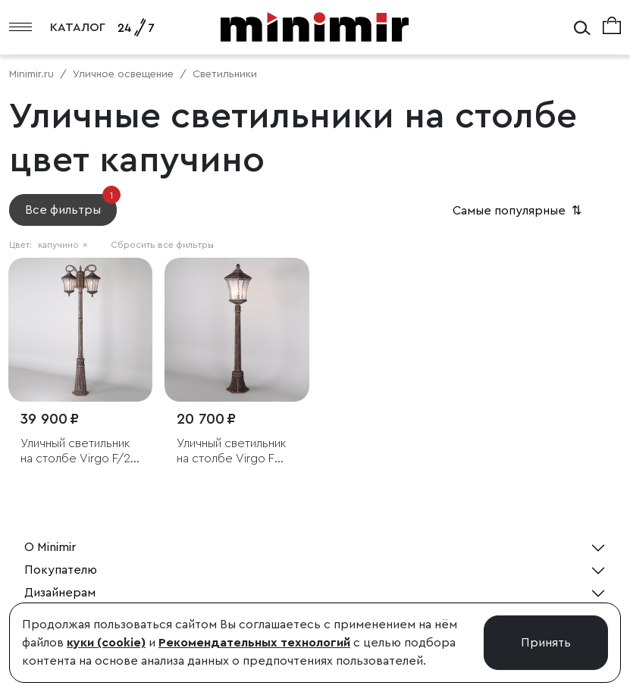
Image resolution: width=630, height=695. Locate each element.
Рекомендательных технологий (254, 643)
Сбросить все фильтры (162, 244)
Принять (546, 643)
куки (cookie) (106, 643)
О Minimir (50, 547)
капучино (63, 244)
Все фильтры (71, 205)
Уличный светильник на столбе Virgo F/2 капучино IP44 (75, 451)
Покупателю (60, 570)
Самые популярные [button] (519, 211)
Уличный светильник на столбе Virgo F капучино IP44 (232, 451)
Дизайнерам (60, 593)
